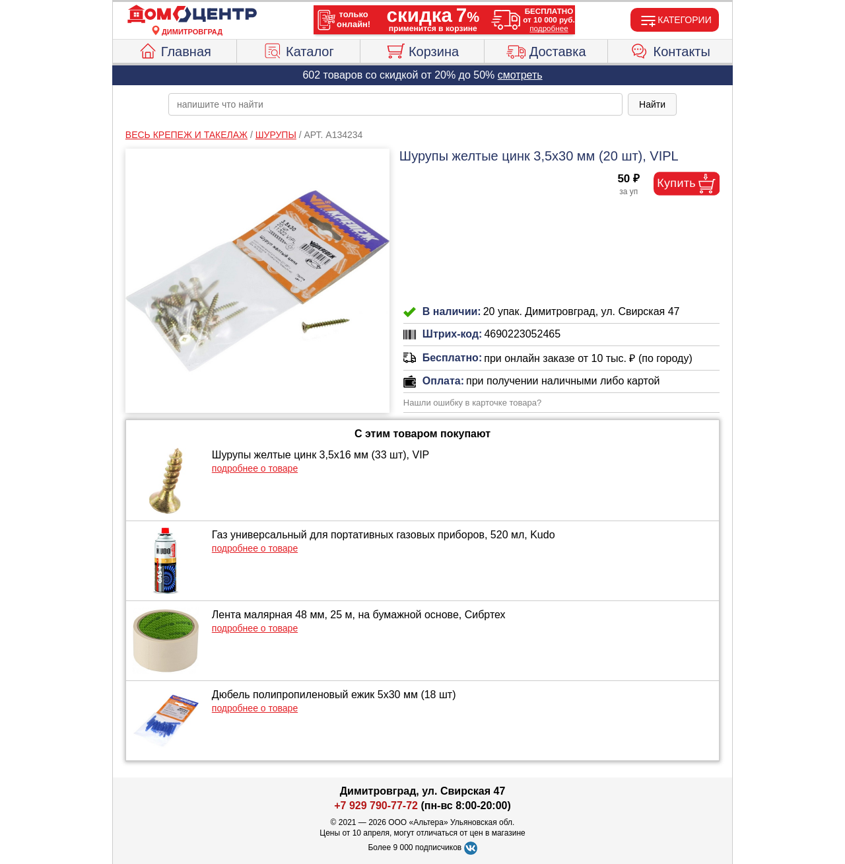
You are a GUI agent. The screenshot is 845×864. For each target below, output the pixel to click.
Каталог (298, 49)
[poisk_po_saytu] (395, 104)
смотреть (520, 75)
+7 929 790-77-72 (376, 805)
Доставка (546, 49)
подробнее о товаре (255, 468)
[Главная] (192, 14)
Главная (174, 49)
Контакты (670, 49)
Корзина (422, 49)
